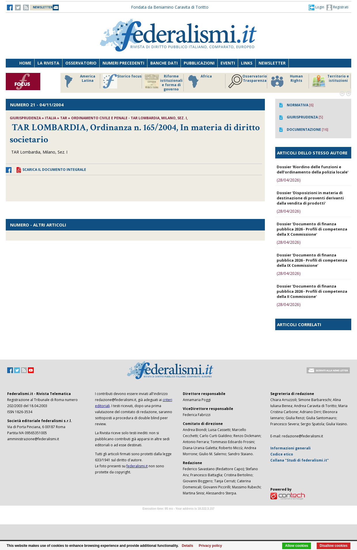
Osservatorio (80, 63)
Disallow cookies (333, 546)
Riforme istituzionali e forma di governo (164, 82)
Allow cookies (296, 546)
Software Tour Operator (178, 515)
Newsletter (272, 63)
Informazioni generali (290, 448)
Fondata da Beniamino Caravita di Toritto (169, 7)
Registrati (337, 7)
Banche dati (164, 63)
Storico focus (122, 81)
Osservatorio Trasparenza (247, 81)
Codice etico (281, 454)
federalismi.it (137, 466)
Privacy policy (210, 546)
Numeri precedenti (123, 63)
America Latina (78, 81)
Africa (199, 81)
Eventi (228, 63)
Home (25, 63)
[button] (316, 7)
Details (187, 546)
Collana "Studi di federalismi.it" (299, 460)
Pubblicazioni (199, 63)
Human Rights (286, 81)
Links (246, 63)
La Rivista (48, 63)
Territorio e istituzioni (330, 81)
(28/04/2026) (289, 180)
